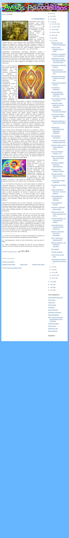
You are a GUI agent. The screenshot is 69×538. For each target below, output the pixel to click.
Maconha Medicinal (53, 315)
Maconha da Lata (53, 328)
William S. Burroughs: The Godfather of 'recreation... (58, 244)
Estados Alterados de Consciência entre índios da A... (58, 71)
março (53, 272)
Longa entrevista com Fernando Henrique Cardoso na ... (57, 227)
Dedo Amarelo (52, 305)
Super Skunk (51, 300)
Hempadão (51, 307)
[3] (33, 120)
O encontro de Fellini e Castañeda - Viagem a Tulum (58, 116)
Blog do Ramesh (52, 331)
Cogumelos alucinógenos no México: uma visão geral (58, 78)
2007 (51, 290)
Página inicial (23, 264)
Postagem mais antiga (38, 264)
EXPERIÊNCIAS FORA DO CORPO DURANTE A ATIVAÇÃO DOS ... (58, 60)
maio (53, 267)
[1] (8, 56)
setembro (54, 32)
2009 (51, 284)
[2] (9, 85)
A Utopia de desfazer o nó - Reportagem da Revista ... (58, 220)
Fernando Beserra (39, 18)
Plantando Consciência (54, 312)
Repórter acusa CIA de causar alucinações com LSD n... (58, 213)
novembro (55, 27)
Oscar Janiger (55, 249)
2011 (51, 22)
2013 (51, 16)
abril (53, 269)
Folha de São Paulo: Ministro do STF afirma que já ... (58, 175)
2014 (51, 13)
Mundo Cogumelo (53, 310)
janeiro (54, 278)
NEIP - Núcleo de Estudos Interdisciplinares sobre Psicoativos (55, 319)
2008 (51, 287)
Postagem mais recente (8, 264)
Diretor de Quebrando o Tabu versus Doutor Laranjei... (57, 158)
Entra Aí (10, 251)
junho (53, 40)
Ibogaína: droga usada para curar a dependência (57, 233)
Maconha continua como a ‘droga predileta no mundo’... (58, 147)
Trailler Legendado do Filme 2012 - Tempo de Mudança (58, 191)
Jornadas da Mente (53, 323)
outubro (54, 29)
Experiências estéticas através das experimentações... (57, 164)
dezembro (55, 24)
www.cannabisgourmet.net (55, 297)
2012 (51, 19)
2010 (51, 281)
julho (53, 38)
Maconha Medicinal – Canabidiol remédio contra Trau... (57, 94)
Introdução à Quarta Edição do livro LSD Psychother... (57, 105)
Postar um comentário (8, 262)
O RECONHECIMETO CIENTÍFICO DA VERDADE (57, 198)
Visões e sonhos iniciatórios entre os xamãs (57, 49)
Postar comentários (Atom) (14, 268)
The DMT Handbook (56, 252)
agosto (54, 35)
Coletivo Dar (51, 302)
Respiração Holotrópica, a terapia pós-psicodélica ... (58, 122)
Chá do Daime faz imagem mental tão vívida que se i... (58, 261)
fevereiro (54, 275)
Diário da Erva (52, 326)
